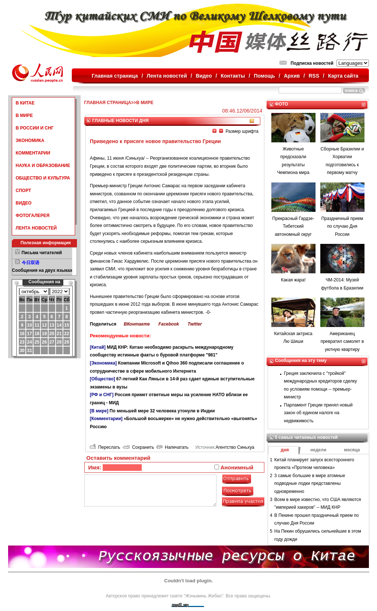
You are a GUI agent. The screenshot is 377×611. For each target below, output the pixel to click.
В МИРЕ (24, 115)
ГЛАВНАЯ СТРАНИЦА (107, 102)
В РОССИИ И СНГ (35, 128)
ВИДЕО (24, 203)
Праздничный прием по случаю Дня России (342, 226)
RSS (314, 76)
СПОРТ (23, 190)
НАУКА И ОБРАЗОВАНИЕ (43, 165)
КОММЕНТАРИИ (33, 153)
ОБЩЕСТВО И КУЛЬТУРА (43, 178)
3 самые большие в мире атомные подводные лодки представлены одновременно (309, 483)
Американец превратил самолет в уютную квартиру (342, 341)
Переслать (105, 447)
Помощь (264, 76)
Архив (292, 76)
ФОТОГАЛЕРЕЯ (33, 215)
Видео (204, 76)
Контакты (233, 76)
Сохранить (138, 447)
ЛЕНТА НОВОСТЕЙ (36, 228)
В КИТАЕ (25, 103)
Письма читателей (42, 252)
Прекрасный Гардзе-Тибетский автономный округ (293, 226)
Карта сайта (343, 76)
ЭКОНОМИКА (30, 140)
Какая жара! (293, 280)
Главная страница (115, 76)
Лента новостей (167, 76)
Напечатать (172, 447)
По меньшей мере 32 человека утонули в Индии (162, 410)
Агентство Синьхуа (234, 447)
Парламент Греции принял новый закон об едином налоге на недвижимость (318, 412)
